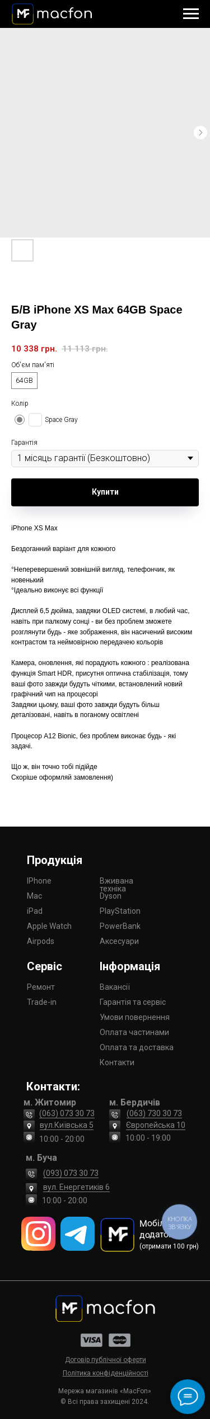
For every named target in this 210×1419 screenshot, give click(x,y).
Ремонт (41, 987)
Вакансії (115, 987)
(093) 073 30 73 (71, 1173)
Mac (34, 895)
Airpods (40, 941)
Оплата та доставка (137, 1047)
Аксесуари (119, 941)
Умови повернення (135, 1017)
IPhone (39, 880)
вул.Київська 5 (67, 1125)
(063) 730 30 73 (154, 1113)
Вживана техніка (116, 884)
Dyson (111, 895)
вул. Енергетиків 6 (76, 1187)
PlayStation (120, 911)
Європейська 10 (155, 1125)
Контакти (117, 1062)
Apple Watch (49, 926)
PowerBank (120, 926)
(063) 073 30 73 (67, 1113)
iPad (35, 911)
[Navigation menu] (191, 14)
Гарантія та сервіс (133, 1002)
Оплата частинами (134, 1032)
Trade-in (42, 1002)
